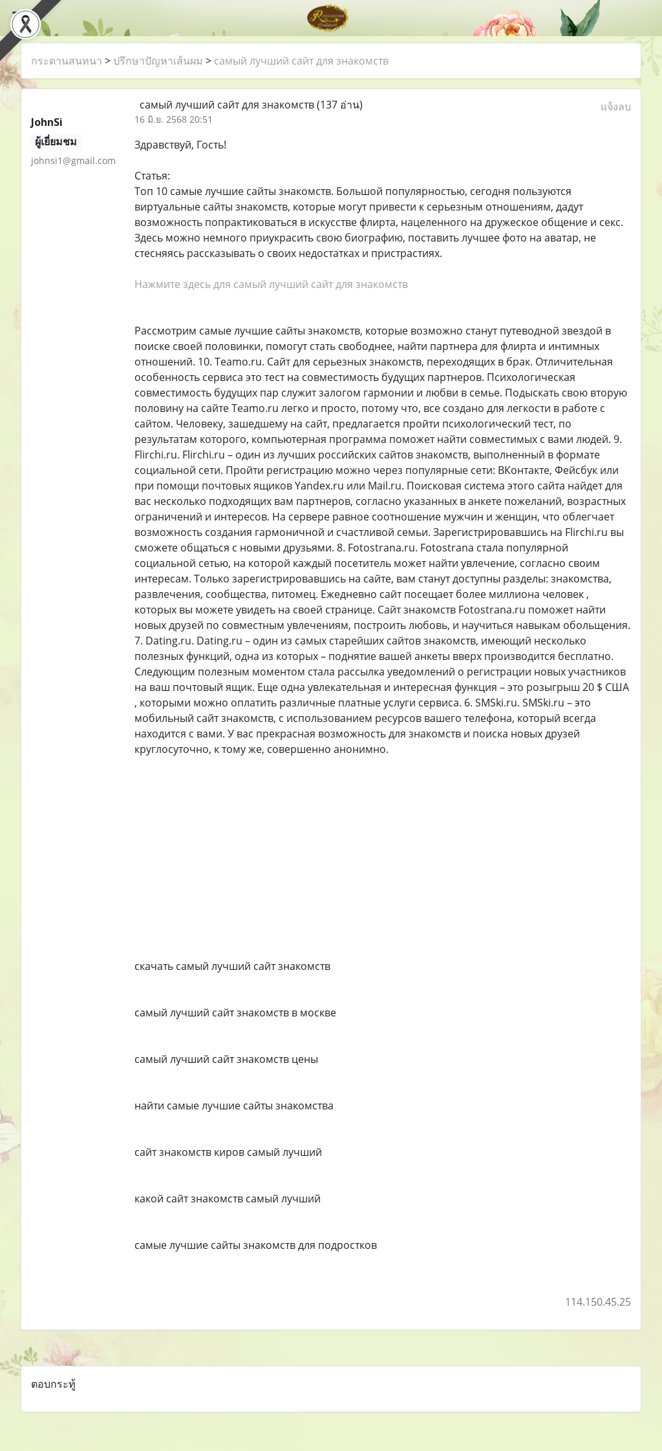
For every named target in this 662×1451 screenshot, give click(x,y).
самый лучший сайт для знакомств (301, 61)
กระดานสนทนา (66, 61)
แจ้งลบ (616, 106)
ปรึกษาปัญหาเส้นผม (158, 61)
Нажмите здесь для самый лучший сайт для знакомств (271, 284)
